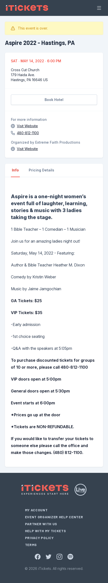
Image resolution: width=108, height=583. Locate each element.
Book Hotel (54, 99)
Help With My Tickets (45, 531)
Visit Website (27, 126)
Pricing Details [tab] (41, 170)
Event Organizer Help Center (54, 517)
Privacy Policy (39, 538)
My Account (36, 510)
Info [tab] (15, 170)
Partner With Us (41, 524)
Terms (31, 545)
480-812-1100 (28, 133)
